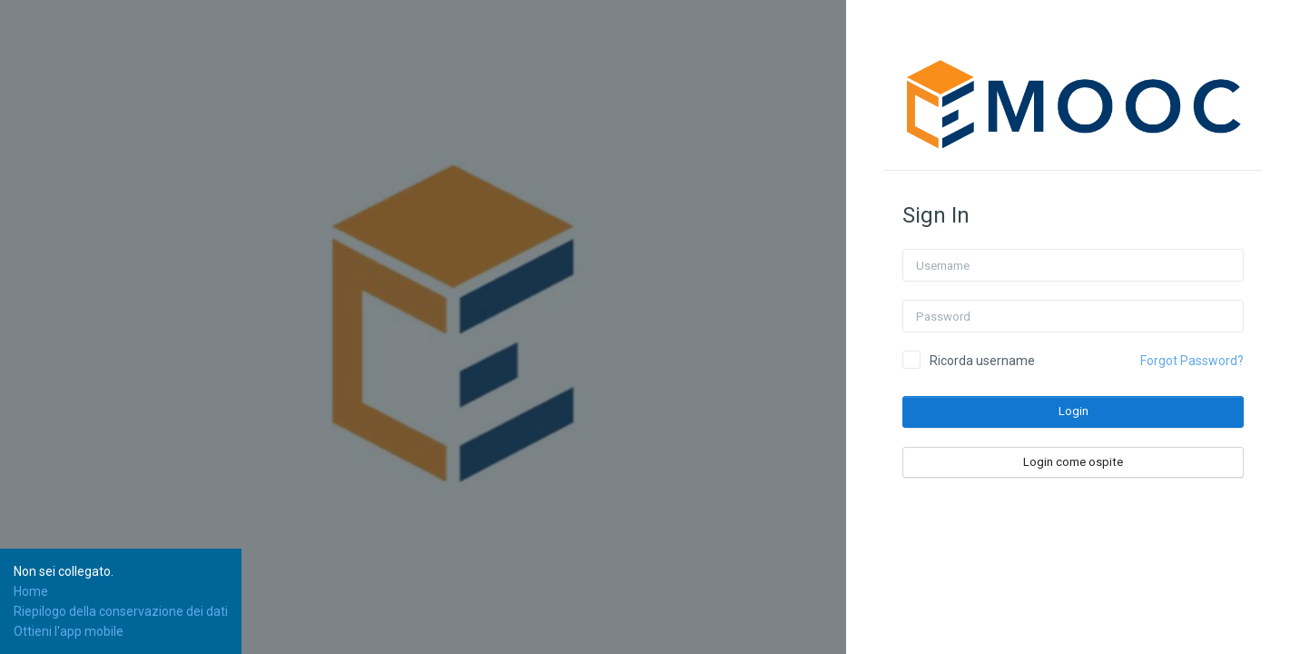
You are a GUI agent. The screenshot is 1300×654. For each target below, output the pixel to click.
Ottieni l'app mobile (68, 631)
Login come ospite (1073, 462)
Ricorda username (982, 360)
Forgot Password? (1192, 360)
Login (1073, 411)
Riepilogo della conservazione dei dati (121, 611)
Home (31, 591)
